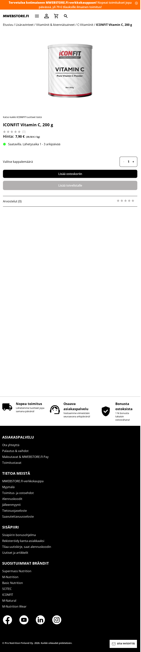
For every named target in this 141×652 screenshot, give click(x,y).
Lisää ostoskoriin (70, 361)
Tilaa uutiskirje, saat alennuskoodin (26, 550)
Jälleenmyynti (11, 508)
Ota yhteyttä (10, 448)
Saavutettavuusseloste (18, 520)
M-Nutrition (10, 580)
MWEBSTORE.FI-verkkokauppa (23, 484)
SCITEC (7, 592)
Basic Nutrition (12, 586)
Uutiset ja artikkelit (15, 556)
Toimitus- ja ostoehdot (18, 496)
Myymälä (8, 490)
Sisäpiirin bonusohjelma (19, 538)
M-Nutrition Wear (14, 610)
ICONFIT (7, 598)
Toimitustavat (11, 466)
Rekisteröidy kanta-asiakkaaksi (23, 544)
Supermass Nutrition (16, 574)
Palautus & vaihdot (15, 454)
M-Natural (9, 604)
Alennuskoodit (12, 502)
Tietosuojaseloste (14, 514)
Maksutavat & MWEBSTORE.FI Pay (25, 460)
